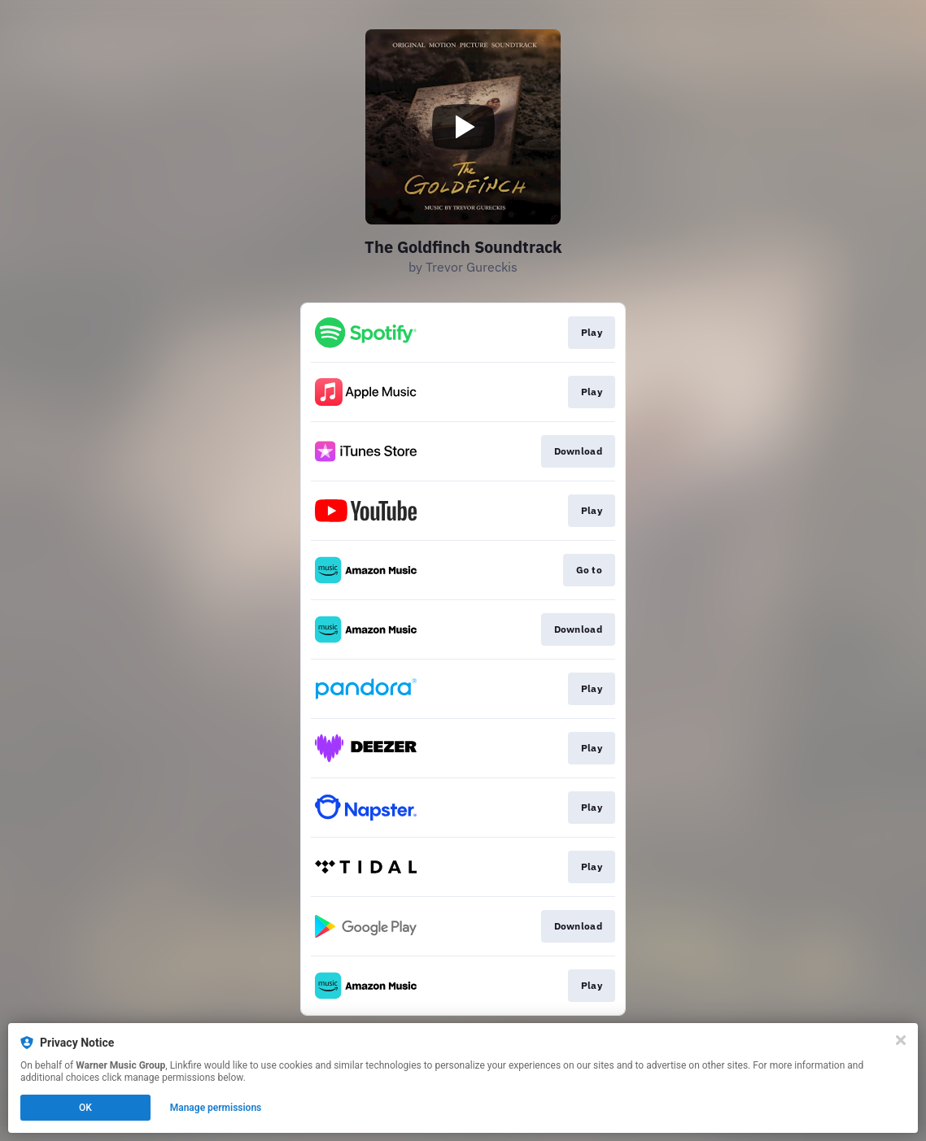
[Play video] (463, 127)
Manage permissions (216, 1107)
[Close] (901, 1040)
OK (85, 1107)
